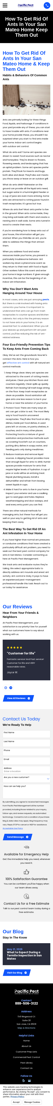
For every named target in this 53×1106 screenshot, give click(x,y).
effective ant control (18, 362)
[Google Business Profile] (29, 1080)
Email (6, 759)
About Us (26, 1046)
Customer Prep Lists (26, 1051)
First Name (9, 732)
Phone (7, 750)
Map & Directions (26, 1027)
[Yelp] (23, 1080)
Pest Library (26, 1062)
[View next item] (10, 687)
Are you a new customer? (16, 777)
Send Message (17, 836)
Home (26, 1040)
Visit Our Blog (17, 972)
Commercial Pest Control (26, 1057)
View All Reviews (18, 698)
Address (8, 768)
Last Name (9, 741)
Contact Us (26, 1068)
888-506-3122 (26, 1003)
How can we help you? (15, 786)
